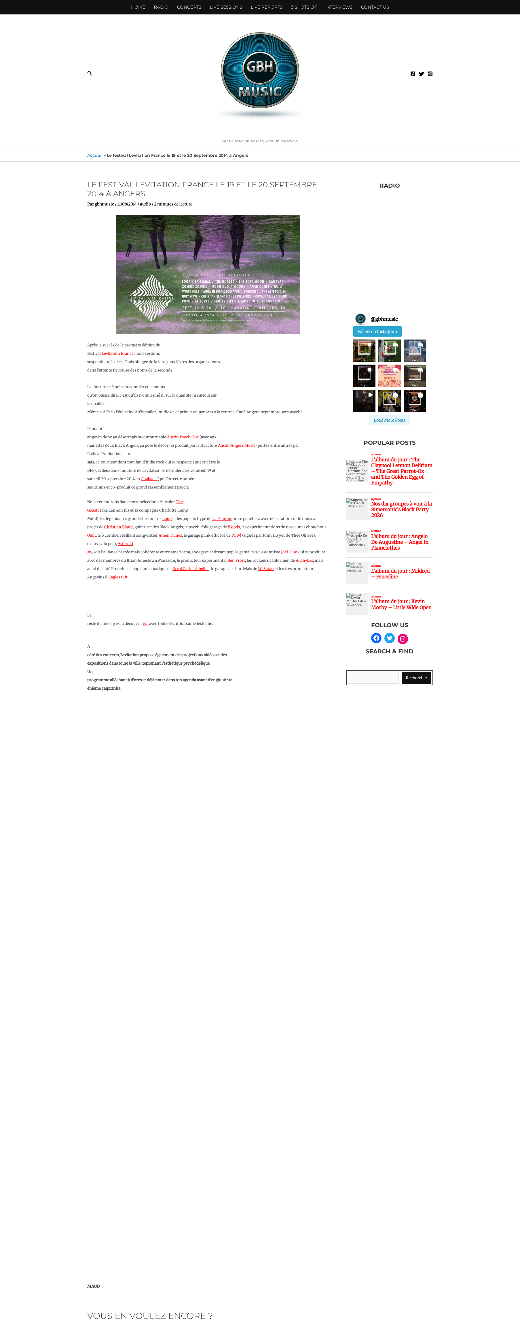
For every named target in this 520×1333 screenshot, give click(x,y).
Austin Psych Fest (183, 437)
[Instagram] (430, 73)
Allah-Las (304, 560)
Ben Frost (236, 560)
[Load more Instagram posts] (389, 420)
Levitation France (118, 353)
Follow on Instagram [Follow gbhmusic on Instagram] (377, 331)
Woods (234, 527)
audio (145, 204)
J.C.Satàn (266, 568)
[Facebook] (412, 73)
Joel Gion (289, 552)
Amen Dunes (170, 535)
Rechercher (416, 677)
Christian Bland (118, 527)
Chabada (149, 478)
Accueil (95, 155)
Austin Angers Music (236, 445)
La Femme (221, 518)
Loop (167, 518)
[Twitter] (421, 73)
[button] (89, 73)
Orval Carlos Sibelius (190, 568)
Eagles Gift (118, 577)
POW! (236, 535)
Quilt (91, 535)
